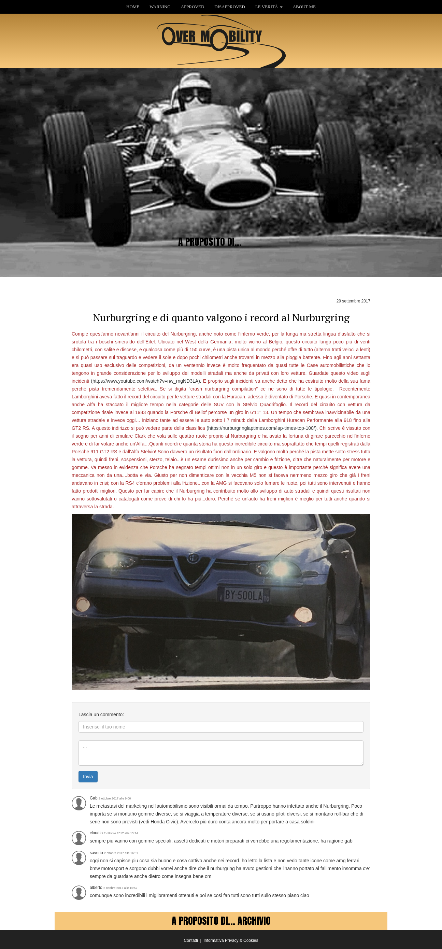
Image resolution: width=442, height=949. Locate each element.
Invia (88, 776)
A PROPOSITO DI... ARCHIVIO (221, 920)
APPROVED (192, 6)
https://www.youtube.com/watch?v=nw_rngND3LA (145, 381)
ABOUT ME (304, 6)
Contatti (191, 940)
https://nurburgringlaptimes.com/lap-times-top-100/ (261, 428)
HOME (132, 6)
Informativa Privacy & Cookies (230, 940)
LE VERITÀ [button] (269, 6)
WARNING (159, 6)
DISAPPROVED (229, 6)
